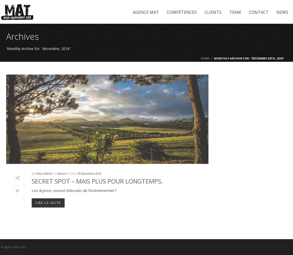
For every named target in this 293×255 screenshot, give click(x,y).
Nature (61, 173)
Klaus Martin (44, 173)
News (282, 12)
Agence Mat (146, 12)
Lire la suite (48, 203)
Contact (258, 12)
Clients (213, 12)
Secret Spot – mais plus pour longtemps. (97, 181)
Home (205, 58)
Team (235, 12)
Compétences (182, 12)
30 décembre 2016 (89, 173)
